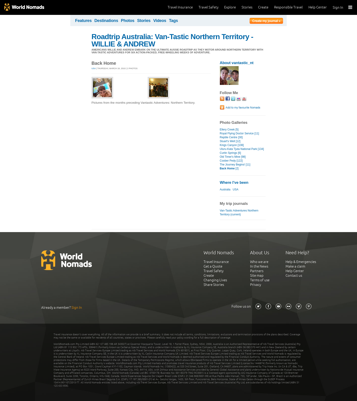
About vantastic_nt (236, 63)
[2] (229, 168)
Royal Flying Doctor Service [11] (239, 133)
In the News (259, 266)
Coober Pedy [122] (231, 160)
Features (83, 20)
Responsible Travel (288, 7)
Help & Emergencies (301, 262)
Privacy (255, 285)
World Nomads (24, 7)
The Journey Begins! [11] (235, 164)
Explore (230, 7)
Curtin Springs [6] (230, 152)
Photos (127, 20)
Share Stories (214, 285)
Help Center (317, 7)
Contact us (294, 275)
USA (94, 68)
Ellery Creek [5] (229, 129)
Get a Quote (213, 266)
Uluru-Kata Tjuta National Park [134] (242, 149)
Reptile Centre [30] (231, 137)
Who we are (259, 262)
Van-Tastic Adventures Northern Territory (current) (239, 212)
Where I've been (234, 182)
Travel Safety (208, 7)
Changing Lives (215, 280)
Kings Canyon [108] (232, 145)
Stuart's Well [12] (230, 141)
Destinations (106, 20)
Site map (257, 275)
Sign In (338, 7)
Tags (173, 20)
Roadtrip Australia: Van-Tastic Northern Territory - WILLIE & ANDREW (172, 40)
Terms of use (260, 280)
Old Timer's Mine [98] (233, 156)
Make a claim (295, 266)
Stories (247, 7)
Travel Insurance (180, 7)
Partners (256, 271)
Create (263, 7)
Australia (225, 189)
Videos (159, 20)
